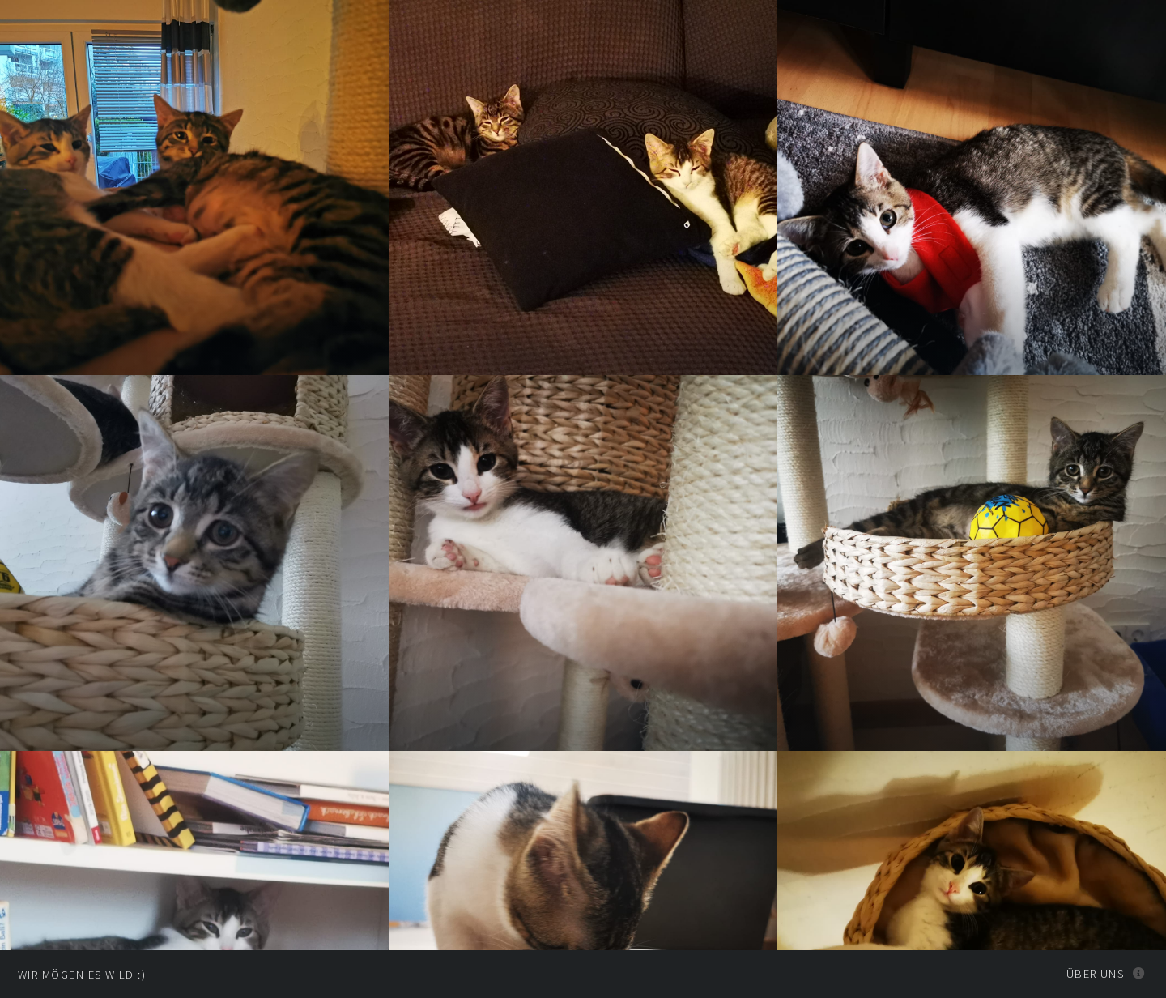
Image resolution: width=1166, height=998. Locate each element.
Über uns (1095, 973)
